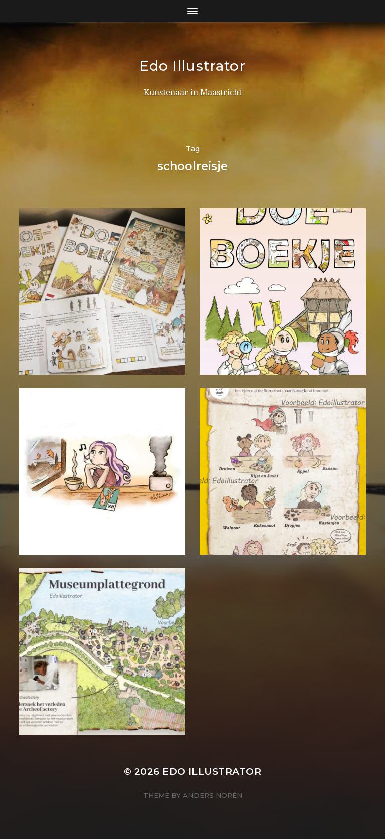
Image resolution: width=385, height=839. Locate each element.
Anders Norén (212, 795)
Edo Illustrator (192, 65)
